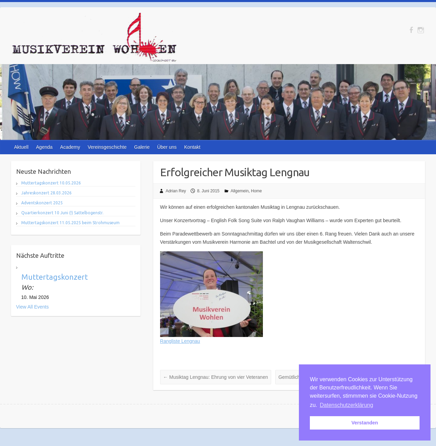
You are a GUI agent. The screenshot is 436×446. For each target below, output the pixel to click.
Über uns (167, 147)
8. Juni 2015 (208, 191)
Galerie (141, 147)
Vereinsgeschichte (107, 147)
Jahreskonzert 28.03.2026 (46, 193)
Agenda (44, 147)
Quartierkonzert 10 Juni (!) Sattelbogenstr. (62, 212)
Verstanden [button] (364, 422)
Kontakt (192, 147)
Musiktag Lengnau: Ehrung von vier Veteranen (215, 377)
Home (256, 191)
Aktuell (21, 147)
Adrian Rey (176, 191)
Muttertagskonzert (54, 277)
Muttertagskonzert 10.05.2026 (51, 183)
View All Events (32, 307)
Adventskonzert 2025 (42, 203)
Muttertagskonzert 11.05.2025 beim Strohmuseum (70, 222)
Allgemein (240, 191)
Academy (70, 147)
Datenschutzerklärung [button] (346, 405)
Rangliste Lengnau (180, 341)
